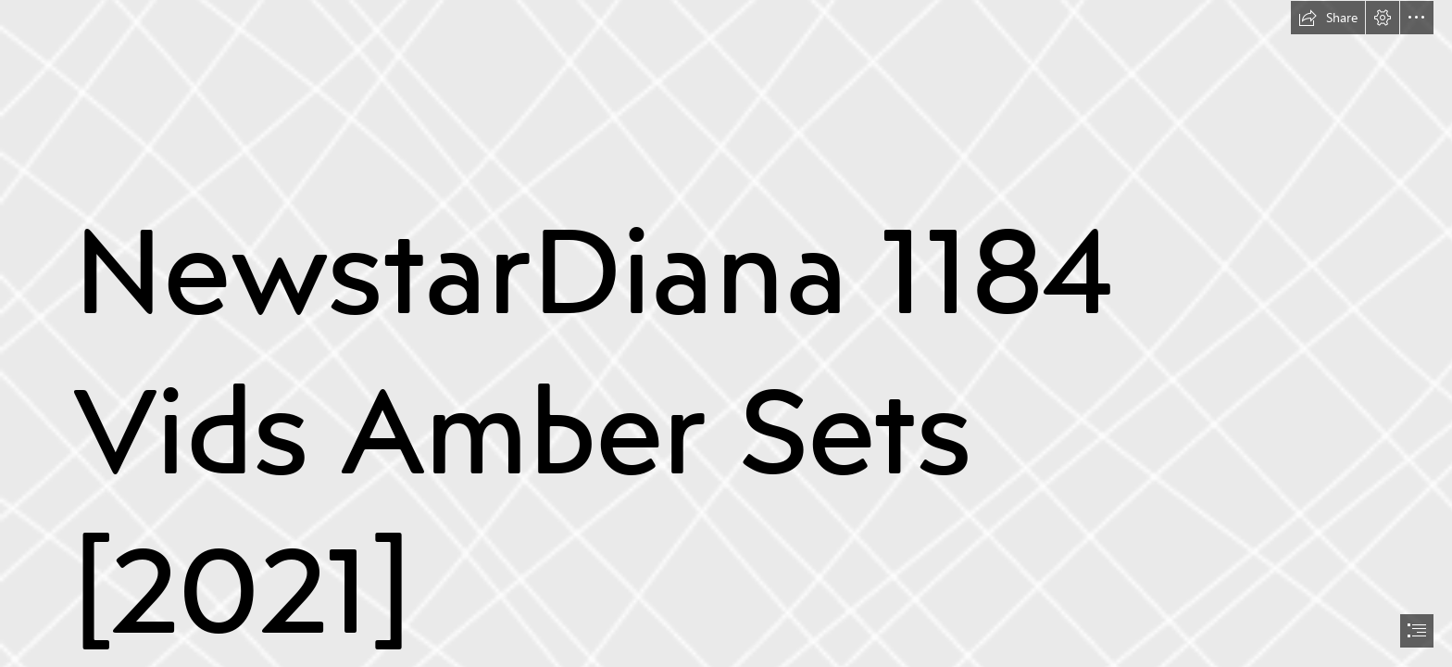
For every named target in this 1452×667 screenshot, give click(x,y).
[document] (726, 333)
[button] (1328, 17)
